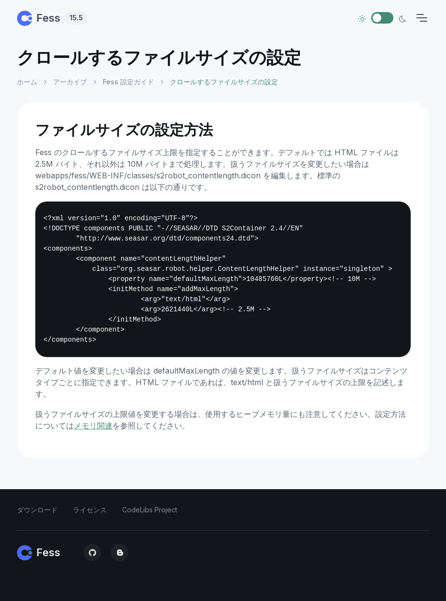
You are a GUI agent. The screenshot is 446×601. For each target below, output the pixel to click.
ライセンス (90, 510)
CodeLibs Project (149, 510)
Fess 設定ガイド (128, 82)
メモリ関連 (93, 425)
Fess (52, 18)
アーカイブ (70, 82)
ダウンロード (37, 510)
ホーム (27, 82)
